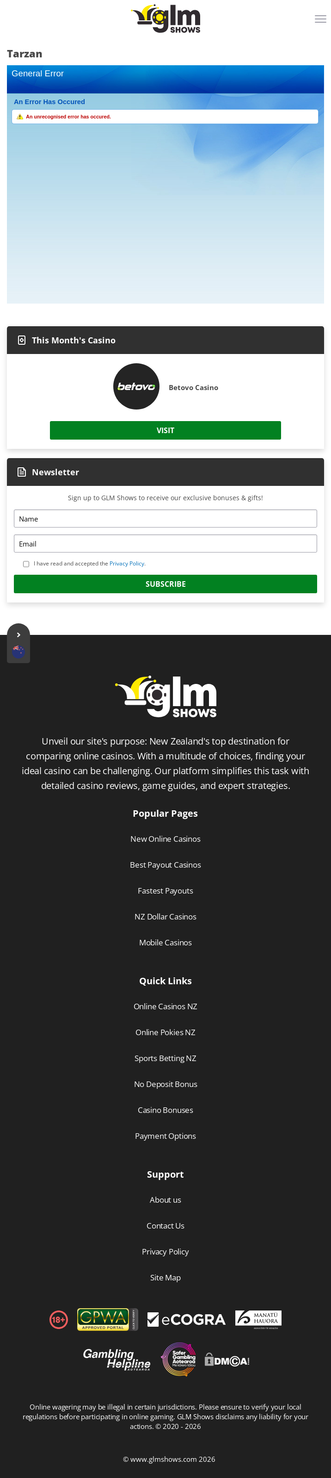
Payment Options (165, 1135)
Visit (165, 430)
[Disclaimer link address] (186, 1324)
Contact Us (165, 1225)
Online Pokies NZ (165, 1032)
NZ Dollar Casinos (165, 916)
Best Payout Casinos (165, 864)
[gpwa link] (107, 1328)
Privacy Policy (127, 563)
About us (165, 1199)
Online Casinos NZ (166, 1006)
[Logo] (165, 18)
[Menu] (322, 22)
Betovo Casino (193, 387)
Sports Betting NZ (165, 1058)
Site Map (165, 1277)
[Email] (165, 543)
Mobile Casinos (165, 942)
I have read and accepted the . (90, 563)
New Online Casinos (165, 838)
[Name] (165, 518)
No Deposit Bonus (165, 1084)
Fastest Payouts (165, 890)
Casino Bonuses (165, 1110)
